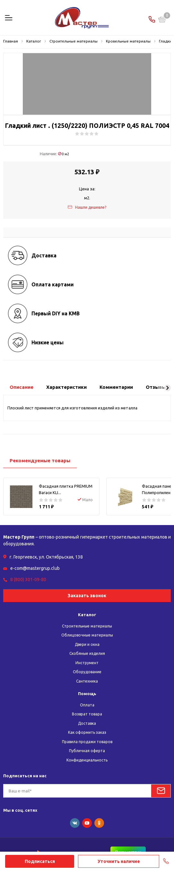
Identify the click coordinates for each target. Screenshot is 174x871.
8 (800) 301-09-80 (28, 579)
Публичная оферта (87, 751)
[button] (167, 388)
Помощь (87, 693)
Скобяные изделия (87, 653)
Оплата (87, 705)
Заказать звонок (87, 595)
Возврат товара (87, 714)
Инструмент (87, 663)
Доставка (87, 723)
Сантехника (87, 681)
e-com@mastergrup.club (35, 568)
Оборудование (87, 672)
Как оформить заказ (87, 732)
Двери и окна (87, 644)
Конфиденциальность (87, 760)
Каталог (87, 614)
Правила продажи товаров (87, 742)
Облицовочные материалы (87, 635)
